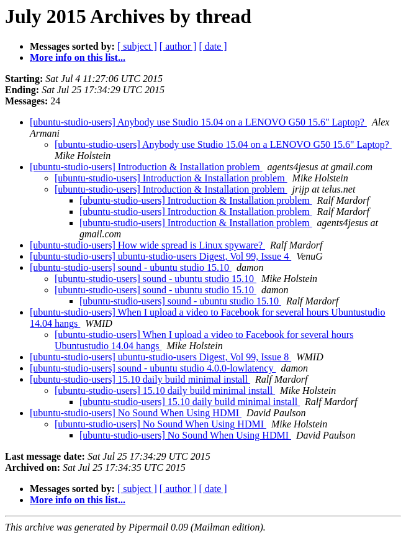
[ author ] (178, 46)
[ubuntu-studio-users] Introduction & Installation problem (146, 167)
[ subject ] (137, 46)
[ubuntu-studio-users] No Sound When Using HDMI (135, 413)
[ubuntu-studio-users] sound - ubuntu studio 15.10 (131, 267)
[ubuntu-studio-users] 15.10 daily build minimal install (140, 379)
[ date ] (213, 46)
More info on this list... (77, 57)
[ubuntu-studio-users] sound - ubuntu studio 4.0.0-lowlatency (153, 368)
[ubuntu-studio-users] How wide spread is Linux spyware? (147, 245)
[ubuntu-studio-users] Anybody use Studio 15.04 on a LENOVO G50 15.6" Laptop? (198, 122)
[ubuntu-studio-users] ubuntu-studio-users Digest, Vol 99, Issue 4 (160, 256)
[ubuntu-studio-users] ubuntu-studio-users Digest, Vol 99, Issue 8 (160, 357)
